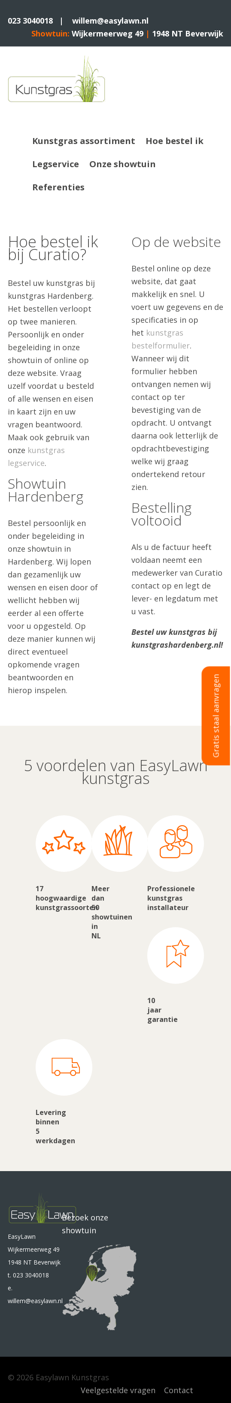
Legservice (55, 164)
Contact (178, 1390)
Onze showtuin (122, 164)
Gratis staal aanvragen (216, 715)
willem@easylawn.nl (110, 20)
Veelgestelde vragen (118, 1390)
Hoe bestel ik (175, 141)
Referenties (58, 187)
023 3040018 (30, 20)
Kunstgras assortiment (83, 141)
